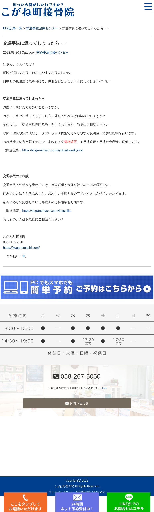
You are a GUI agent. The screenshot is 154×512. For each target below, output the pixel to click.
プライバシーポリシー (61, 492)
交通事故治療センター (42, 28)
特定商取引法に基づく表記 (90, 492)
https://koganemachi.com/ (21, 247)
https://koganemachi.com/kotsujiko (46, 210)
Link (104, 388)
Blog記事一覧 (12, 28)
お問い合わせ (77, 403)
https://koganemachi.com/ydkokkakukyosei (52, 150)
